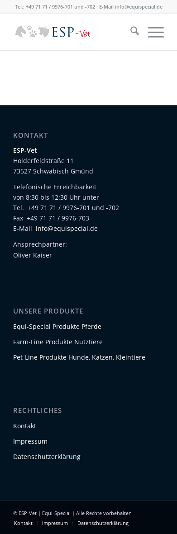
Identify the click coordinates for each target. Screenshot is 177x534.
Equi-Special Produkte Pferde (57, 326)
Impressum (30, 441)
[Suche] (130, 32)
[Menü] (151, 32)
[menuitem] (130, 32)
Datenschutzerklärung (47, 456)
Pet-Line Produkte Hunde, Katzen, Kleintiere (79, 357)
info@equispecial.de (139, 6)
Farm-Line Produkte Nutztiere (58, 341)
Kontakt (24, 426)
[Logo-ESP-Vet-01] (73, 32)
